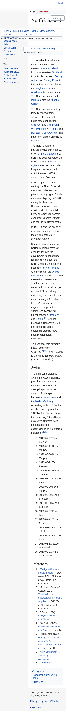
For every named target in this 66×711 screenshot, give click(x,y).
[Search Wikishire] (58, 18)
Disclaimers (35, 707)
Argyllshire (37, 92)
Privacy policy (36, 701)
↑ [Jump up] (38, 569)
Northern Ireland (49, 68)
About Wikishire (52, 701)
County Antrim (50, 132)
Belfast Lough (48, 153)
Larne (55, 128)
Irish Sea (36, 100)
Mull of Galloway (44, 401)
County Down (51, 80)
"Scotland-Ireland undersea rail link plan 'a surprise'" (50, 598)
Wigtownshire (43, 88)
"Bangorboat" (46, 663)
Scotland (57, 72)
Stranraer (36, 124)
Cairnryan (52, 124)
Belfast (35, 132)
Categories (38, 671)
